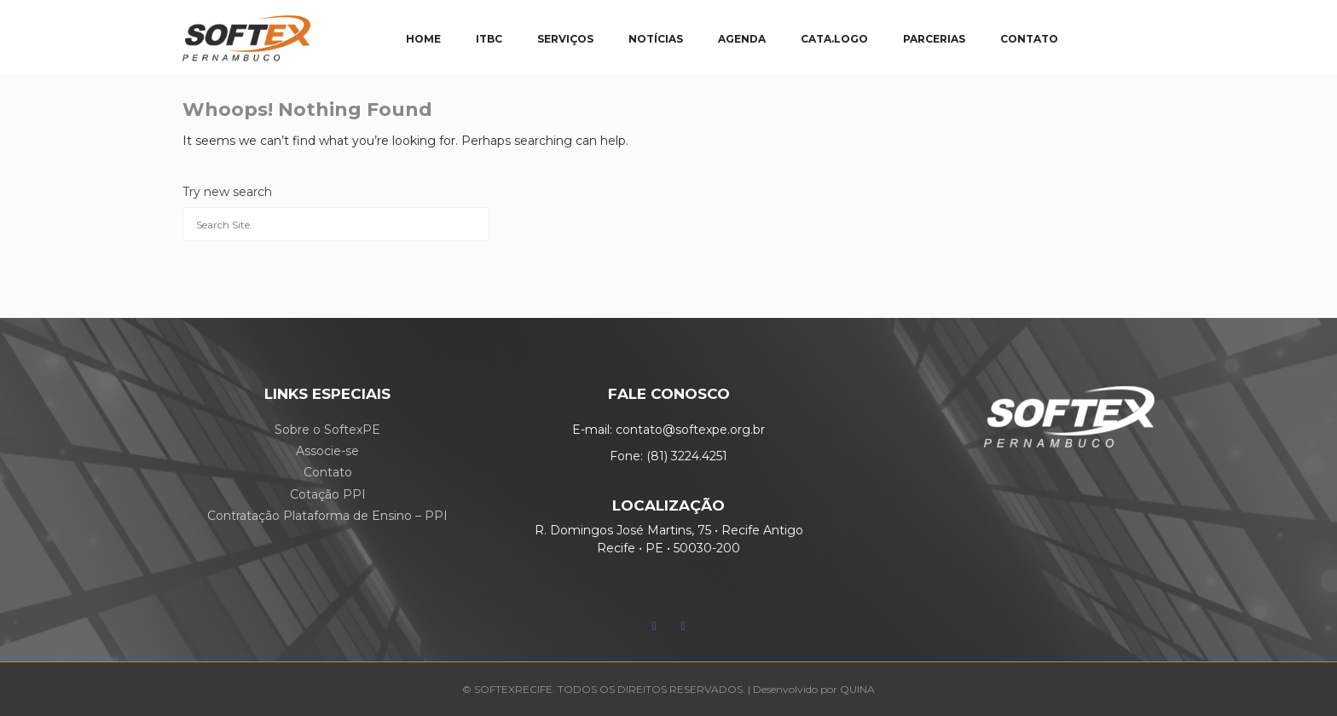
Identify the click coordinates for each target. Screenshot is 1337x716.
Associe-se (327, 451)
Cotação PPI (328, 494)
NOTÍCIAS (655, 38)
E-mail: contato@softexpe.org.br (668, 429)
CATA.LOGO (834, 38)
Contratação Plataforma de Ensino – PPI (327, 515)
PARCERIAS (934, 38)
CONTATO (1029, 38)
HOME (423, 38)
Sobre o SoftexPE (327, 429)
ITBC (489, 38)
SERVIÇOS (565, 38)
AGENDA (742, 38)
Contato (328, 472)
